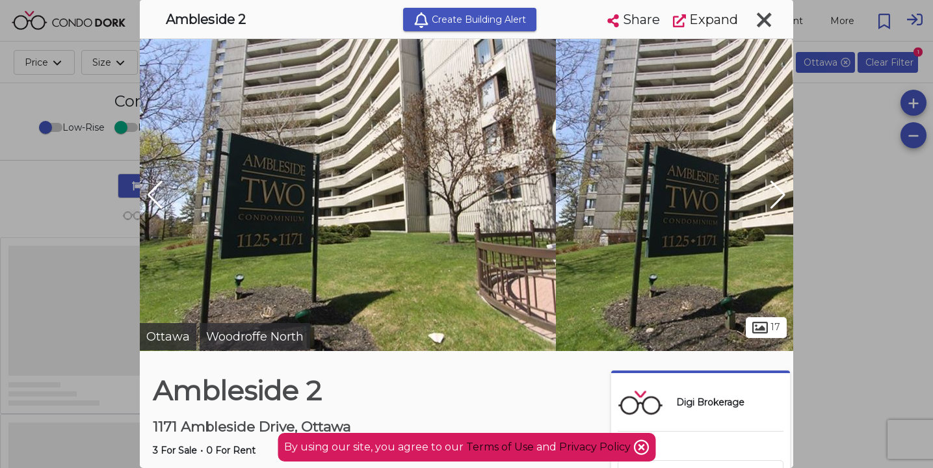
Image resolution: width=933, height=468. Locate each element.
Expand (705, 19)
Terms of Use (500, 447)
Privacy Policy (596, 447)
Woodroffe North (255, 337)
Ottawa (168, 337)
